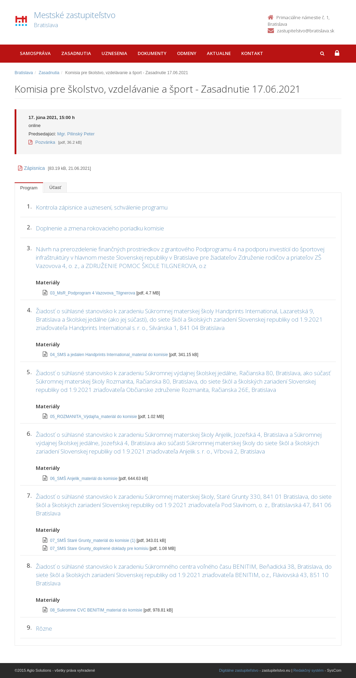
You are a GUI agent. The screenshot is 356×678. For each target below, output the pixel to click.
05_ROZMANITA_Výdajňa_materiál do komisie (94, 416)
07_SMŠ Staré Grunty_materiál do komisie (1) (93, 540)
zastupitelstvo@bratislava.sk (305, 30)
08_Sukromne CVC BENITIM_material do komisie (97, 610)
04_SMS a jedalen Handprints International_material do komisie (109, 354)
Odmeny (186, 53)
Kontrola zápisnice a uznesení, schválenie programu (102, 207)
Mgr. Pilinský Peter (76, 133)
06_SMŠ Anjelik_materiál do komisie (84, 478)
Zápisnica (31, 168)
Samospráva (35, 53)
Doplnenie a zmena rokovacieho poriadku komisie (100, 228)
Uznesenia (114, 53)
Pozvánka (42, 142)
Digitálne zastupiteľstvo (238, 670)
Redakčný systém (308, 670)
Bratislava (24, 72)
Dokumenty (152, 53)
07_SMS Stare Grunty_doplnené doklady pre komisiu (99, 548)
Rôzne (44, 628)
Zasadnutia (76, 53)
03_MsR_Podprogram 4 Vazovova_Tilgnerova (93, 293)
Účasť (55, 187)
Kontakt (252, 53)
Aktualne (219, 53)
